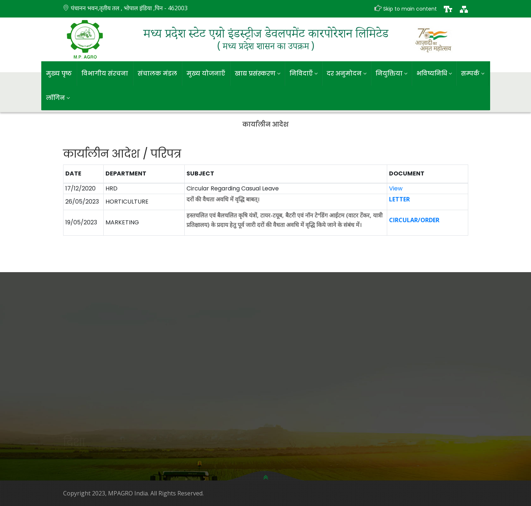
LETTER (399, 199)
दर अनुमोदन (346, 73)
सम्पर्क (472, 73)
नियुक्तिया (391, 73)
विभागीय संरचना (104, 73)
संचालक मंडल (157, 73)
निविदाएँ (303, 73)
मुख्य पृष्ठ (59, 73)
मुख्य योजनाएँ (205, 73)
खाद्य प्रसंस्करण (257, 73)
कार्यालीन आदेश (265, 124)
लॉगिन (57, 98)
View (396, 188)
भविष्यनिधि (433, 73)
